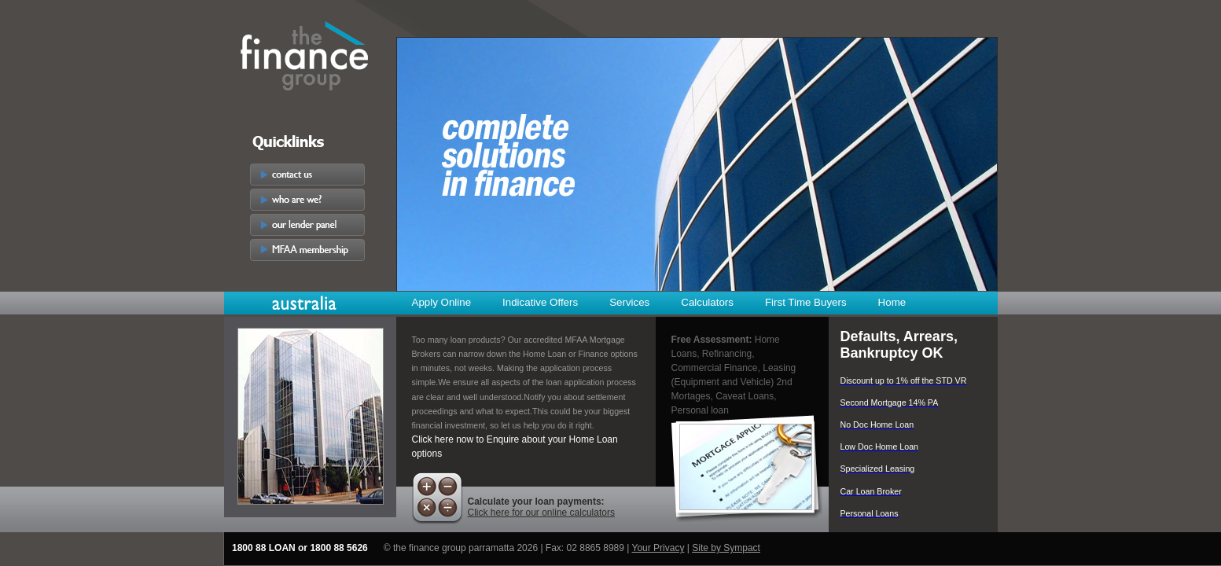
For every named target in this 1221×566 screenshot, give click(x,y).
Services (629, 302)
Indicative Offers (540, 302)
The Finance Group (305, 52)
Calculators (707, 302)
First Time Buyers (806, 302)
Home (892, 302)
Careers (307, 275)
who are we (307, 200)
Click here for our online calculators (541, 512)
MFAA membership (307, 250)
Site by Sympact (726, 547)
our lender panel (307, 225)
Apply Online (442, 302)
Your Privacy (658, 547)
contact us (307, 175)
